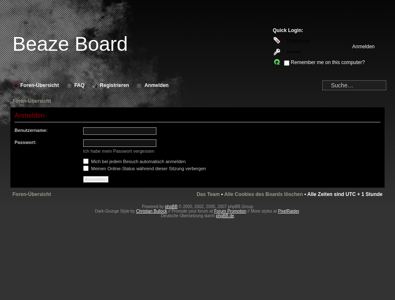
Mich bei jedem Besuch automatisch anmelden (134, 161)
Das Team (208, 194)
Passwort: (26, 142)
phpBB (171, 206)
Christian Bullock (151, 211)
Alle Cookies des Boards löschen (263, 194)
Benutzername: (31, 130)
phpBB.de (225, 215)
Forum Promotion (230, 211)
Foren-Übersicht (31, 101)
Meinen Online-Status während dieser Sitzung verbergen (144, 168)
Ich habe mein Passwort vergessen (118, 151)
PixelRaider (288, 211)
